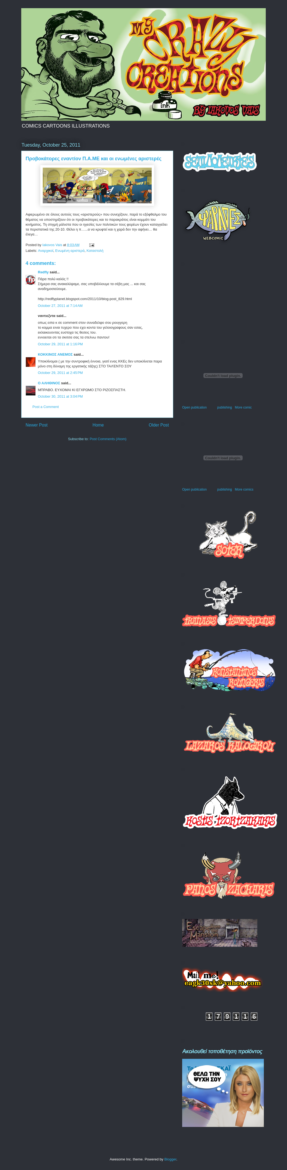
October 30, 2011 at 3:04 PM (60, 396)
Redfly (43, 272)
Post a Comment (45, 407)
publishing (224, 407)
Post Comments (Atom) (108, 439)
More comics (244, 489)
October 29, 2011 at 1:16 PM (60, 344)
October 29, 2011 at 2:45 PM (60, 373)
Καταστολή (95, 251)
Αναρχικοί (45, 251)
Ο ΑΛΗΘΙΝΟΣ (49, 383)
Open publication (194, 407)
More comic (243, 407)
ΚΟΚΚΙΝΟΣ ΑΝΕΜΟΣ (55, 354)
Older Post (159, 425)
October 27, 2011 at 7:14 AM (60, 306)
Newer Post (37, 425)
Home (98, 425)
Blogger (170, 1159)
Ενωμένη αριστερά (70, 251)
